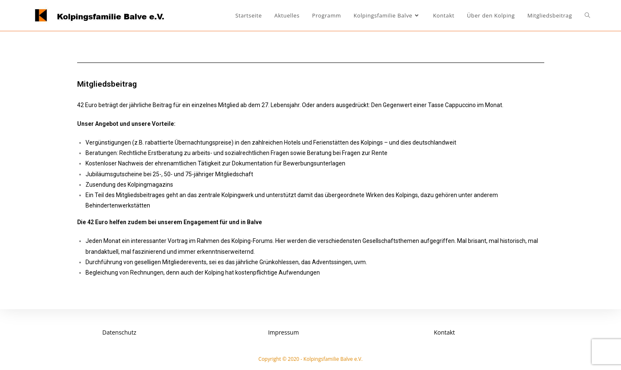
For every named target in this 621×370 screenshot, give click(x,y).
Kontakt (444, 332)
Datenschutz (119, 332)
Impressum (283, 332)
